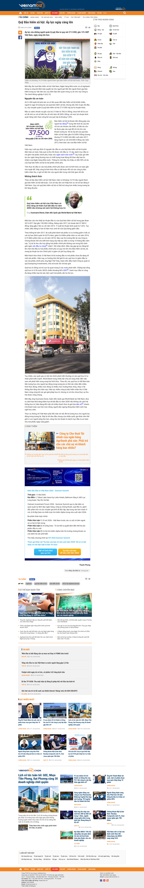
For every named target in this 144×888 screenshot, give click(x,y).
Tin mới (26, 649)
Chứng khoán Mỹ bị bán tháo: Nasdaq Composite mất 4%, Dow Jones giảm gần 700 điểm (53, 754)
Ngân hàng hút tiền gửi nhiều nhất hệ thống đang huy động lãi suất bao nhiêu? (36, 614)
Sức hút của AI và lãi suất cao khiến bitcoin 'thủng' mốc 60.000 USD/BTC (49, 691)
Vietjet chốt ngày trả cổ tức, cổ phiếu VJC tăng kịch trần (43, 672)
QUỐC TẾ (47, 13)
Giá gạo (54, 859)
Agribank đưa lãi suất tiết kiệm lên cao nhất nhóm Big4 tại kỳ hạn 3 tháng (36, 638)
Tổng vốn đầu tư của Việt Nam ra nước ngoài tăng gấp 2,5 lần (45, 663)
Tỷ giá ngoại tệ (38, 856)
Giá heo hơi (72, 856)
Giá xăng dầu (115, 856)
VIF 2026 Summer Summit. (59, 538)
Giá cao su (62, 859)
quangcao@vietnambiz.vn (111, 877)
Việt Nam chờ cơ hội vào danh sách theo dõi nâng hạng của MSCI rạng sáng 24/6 (116, 835)
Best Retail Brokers (73, 859)
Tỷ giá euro (64, 856)
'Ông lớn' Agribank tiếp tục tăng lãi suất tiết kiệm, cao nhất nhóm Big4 (36, 621)
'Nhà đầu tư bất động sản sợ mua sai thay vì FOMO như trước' (45, 653)
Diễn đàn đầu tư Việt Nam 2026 (89, 859)
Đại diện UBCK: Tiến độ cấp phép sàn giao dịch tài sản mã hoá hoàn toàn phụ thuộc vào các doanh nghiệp (73, 613)
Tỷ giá (66, 17)
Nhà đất (24, 656)
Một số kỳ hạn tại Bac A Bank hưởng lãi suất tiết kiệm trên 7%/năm (73, 638)
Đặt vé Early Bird (46, 552)
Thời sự (24, 666)
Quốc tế (45, 760)
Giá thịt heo (47, 859)
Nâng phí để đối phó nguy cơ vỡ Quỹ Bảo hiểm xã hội (74, 461)
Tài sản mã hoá (47, 17)
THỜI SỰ (26, 13)
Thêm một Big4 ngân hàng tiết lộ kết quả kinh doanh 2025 (35, 626)
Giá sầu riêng (38, 859)
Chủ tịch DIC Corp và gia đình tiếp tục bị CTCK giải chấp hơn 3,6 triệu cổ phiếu (79, 754)
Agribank (28, 584)
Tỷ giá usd (48, 856)
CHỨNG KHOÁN (71, 13)
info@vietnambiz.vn (31, 884)
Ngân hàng (34, 17)
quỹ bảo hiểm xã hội (41, 584)
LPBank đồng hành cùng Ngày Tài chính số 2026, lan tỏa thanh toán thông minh (73, 632)
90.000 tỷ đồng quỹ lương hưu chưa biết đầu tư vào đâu (73, 455)
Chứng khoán (22, 729)
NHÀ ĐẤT (62, 13)
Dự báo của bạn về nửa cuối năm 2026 (69, 552)
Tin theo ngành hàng (104, 19)
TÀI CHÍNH (55, 13)
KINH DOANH (91, 13)
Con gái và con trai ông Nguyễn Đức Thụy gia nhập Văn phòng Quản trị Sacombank (74, 626)
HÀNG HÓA (40, 13)
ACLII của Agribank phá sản (71, 584)
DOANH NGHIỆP (81, 13)
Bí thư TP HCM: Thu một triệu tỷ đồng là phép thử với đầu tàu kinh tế (48, 681)
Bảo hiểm (58, 17)
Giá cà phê (81, 856)
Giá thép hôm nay (26, 859)
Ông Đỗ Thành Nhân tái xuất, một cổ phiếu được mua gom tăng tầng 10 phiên (116, 779)
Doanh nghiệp (26, 675)
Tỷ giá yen (56, 856)
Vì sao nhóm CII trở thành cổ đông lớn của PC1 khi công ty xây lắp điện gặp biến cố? (55, 722)
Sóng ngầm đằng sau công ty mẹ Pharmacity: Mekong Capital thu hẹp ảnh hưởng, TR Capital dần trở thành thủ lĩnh (82, 797)
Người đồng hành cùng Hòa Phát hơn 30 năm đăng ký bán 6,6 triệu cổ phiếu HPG (30, 754)
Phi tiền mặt (75, 17)
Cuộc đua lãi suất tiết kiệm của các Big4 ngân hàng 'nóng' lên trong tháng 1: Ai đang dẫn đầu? (37, 632)
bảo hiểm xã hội (54, 584)
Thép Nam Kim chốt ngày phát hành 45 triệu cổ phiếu (43, 827)
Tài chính (23, 17)
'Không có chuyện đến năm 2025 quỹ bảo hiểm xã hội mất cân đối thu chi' (42, 455)
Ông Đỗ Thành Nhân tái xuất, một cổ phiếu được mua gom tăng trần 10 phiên (29, 722)
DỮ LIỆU (99, 13)
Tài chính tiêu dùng (90, 17)
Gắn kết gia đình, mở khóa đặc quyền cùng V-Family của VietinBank (74, 621)
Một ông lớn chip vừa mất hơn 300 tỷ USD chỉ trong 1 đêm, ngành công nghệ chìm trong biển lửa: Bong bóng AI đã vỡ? (82, 817)
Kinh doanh (77, 804)
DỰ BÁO (32, 13)
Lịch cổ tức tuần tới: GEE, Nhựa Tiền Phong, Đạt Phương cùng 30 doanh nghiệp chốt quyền (79, 722)
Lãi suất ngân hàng (104, 856)
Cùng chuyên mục (66, 589)
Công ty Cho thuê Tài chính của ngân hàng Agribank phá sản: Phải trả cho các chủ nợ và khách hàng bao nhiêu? (72, 441)
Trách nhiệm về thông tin (28, 886)
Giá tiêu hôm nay (91, 856)
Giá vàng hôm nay (26, 856)
